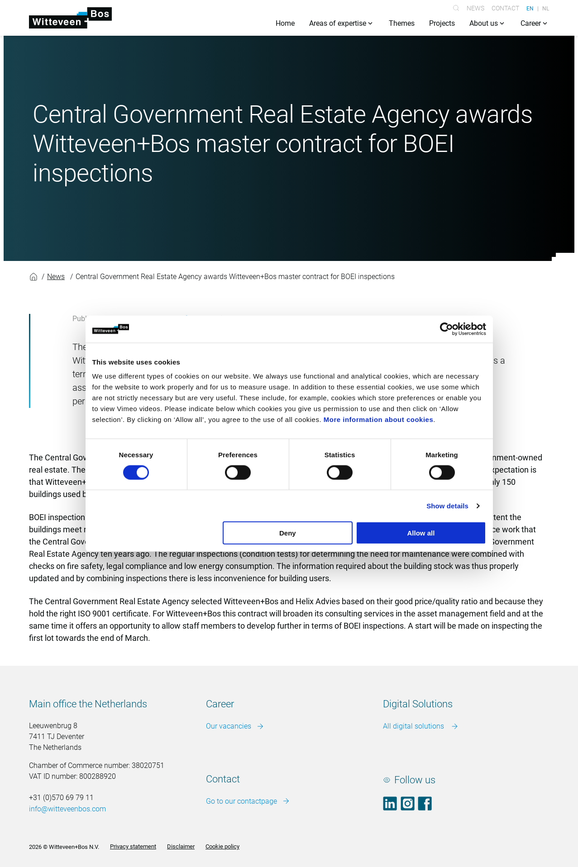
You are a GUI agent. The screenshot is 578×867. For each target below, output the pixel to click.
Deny (287, 533)
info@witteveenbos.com (67, 809)
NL (545, 8)
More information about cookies (379, 419)
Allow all (421, 533)
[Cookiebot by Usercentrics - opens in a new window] (446, 329)
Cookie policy (222, 846)
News (475, 8)
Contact (505, 8)
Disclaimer (181, 846)
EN (530, 8)
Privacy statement (133, 846)
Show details (447, 505)
